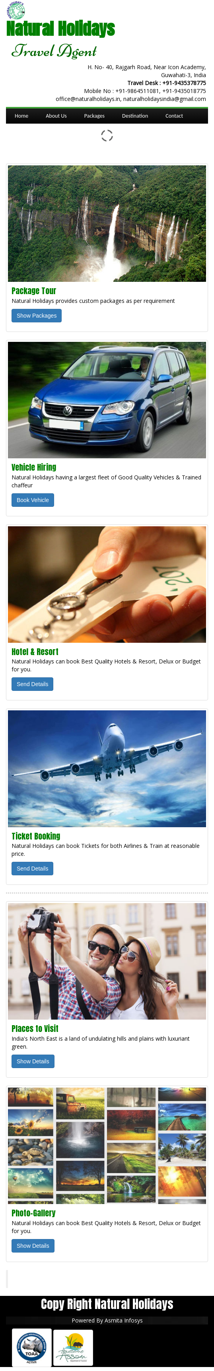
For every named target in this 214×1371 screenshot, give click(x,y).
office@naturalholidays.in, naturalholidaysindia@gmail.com (131, 99)
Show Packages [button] (36, 315)
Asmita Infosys (124, 1320)
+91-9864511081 (137, 91)
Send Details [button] (32, 684)
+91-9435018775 (184, 91)
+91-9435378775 (184, 83)
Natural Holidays (41, 1279)
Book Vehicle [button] (33, 500)
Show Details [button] (33, 1061)
